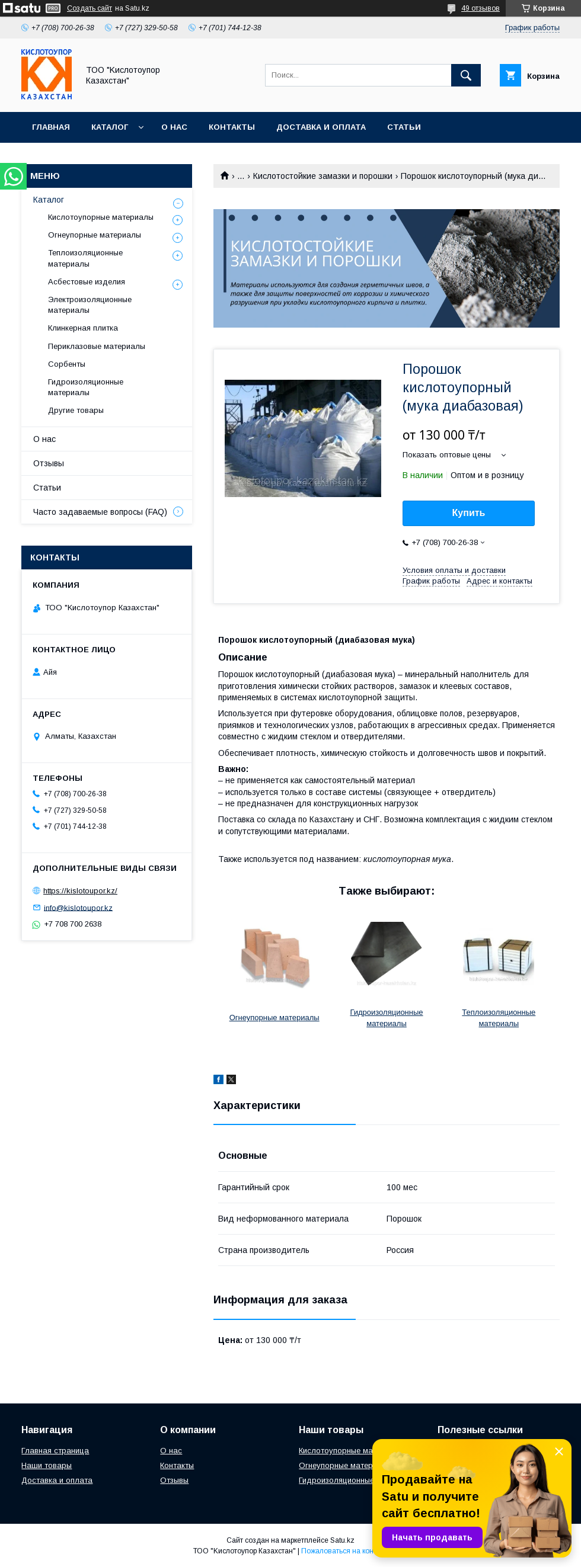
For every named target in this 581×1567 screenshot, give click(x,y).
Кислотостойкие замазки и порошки (322, 176)
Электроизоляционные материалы (90, 305)
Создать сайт (89, 8)
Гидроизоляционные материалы (85, 387)
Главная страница (55, 1450)
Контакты (232, 127)
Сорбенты (66, 364)
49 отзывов (480, 8)
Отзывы (48, 463)
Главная (51, 127)
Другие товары (76, 410)
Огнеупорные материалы (274, 1017)
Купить (469, 513)
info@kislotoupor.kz (78, 907)
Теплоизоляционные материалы (85, 258)
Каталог (109, 127)
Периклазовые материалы (96, 346)
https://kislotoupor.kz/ (80, 890)
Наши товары (46, 1465)
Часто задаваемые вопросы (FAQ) (100, 512)
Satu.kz (342, 1540)
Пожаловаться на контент (344, 1551)
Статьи (404, 127)
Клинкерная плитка (83, 327)
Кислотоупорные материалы (101, 217)
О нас (174, 127)
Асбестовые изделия (86, 281)
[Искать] (466, 75)
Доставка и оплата (321, 127)
